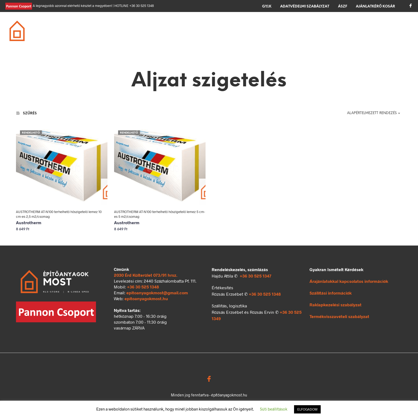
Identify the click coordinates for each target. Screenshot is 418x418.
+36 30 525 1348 (143, 286)
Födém (160, 31)
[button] (388, 30)
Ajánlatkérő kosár (375, 6)
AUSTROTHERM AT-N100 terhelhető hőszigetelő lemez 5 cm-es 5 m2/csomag (159, 214)
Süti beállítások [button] (273, 409)
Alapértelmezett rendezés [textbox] (372, 113)
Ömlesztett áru (321, 31)
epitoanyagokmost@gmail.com (157, 292)
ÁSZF (342, 6)
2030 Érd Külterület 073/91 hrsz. (145, 275)
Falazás (132, 31)
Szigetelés (214, 31)
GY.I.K (266, 6)
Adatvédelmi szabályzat (304, 6)
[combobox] (371, 113)
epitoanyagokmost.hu (146, 298)
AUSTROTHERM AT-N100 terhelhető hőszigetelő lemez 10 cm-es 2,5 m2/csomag (59, 214)
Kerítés (284, 31)
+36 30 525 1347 (255, 275)
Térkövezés (251, 31)
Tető (185, 31)
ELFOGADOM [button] (307, 409)
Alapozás (100, 31)
